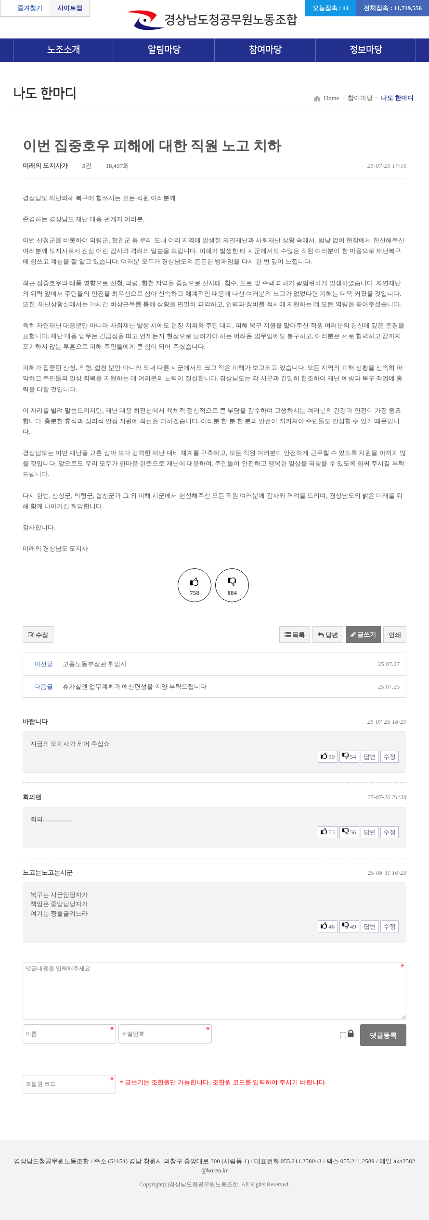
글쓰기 (363, 634)
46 (328, 926)
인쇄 (395, 635)
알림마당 (164, 50)
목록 (295, 635)
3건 (82, 165)
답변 (328, 635)
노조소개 (63, 50)
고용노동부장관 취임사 (95, 663)
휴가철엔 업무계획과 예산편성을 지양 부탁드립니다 (135, 686)
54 (349, 756)
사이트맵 (69, 8)
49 (349, 926)
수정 (38, 635)
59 (328, 756)
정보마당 (366, 50)
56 (349, 832)
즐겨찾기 (29, 8)
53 (328, 832)
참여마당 (265, 50)
